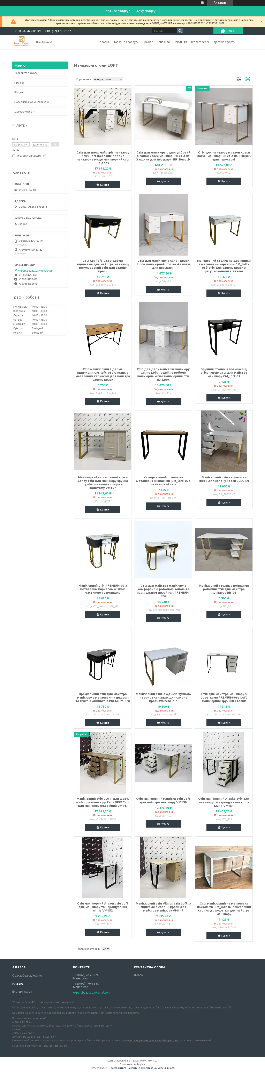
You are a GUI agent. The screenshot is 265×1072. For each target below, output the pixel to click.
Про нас (148, 42)
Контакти (163, 42)
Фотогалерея (200, 42)
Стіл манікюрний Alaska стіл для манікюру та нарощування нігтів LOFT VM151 (224, 802)
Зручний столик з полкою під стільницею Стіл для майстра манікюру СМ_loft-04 (223, 372)
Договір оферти (224, 42)
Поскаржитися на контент (125, 1068)
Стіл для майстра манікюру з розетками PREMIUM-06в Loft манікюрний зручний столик (224, 697)
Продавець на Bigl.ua (132, 1064)
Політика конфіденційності (158, 1068)
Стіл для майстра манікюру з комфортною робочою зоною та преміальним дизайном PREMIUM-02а (163, 591)
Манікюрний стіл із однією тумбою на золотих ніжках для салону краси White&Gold (163, 697)
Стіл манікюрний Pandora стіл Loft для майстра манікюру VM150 (163, 800)
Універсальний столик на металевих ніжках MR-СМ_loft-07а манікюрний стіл (163, 481)
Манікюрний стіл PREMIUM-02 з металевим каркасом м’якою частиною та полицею (102, 589)
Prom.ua (153, 1060)
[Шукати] (180, 30)
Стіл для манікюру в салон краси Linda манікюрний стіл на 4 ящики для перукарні (163, 264)
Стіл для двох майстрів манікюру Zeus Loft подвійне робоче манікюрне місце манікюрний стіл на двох (102, 158)
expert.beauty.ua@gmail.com (35, 270)
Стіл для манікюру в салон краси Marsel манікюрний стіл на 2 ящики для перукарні (223, 156)
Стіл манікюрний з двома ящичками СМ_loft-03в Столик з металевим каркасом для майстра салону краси (103, 374)
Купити (104, 184)
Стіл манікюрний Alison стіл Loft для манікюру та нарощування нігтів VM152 (102, 907)
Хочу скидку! (146, 11)
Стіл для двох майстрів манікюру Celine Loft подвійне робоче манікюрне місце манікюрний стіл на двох (163, 374)
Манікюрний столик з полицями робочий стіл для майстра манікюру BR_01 (224, 589)
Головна (104, 42)
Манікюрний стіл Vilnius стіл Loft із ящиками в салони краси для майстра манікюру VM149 (163, 907)
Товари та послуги (126, 42)
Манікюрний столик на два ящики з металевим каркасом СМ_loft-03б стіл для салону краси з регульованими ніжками (224, 266)
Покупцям (180, 42)
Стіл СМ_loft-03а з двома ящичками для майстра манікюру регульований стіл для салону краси (102, 266)
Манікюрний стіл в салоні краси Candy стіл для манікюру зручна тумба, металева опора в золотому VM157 (103, 482)
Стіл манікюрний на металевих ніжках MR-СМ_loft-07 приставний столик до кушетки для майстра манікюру (224, 909)
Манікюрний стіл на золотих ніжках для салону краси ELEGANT (224, 479)
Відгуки (19, 92)
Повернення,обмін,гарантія (31, 101)
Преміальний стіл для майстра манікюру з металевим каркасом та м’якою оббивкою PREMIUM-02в (102, 697)
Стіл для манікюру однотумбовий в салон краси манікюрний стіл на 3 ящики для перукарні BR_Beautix (163, 156)
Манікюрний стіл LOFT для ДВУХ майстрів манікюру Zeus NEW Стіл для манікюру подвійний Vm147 (102, 802)
